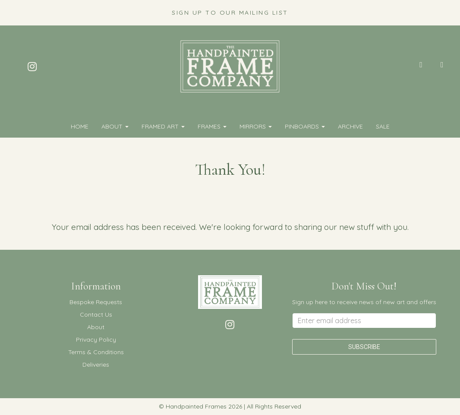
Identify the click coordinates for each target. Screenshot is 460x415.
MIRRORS (255, 126)
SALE (383, 126)
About (115, 126)
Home (79, 126)
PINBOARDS (305, 126)
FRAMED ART (163, 126)
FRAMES (212, 126)
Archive (350, 126)
